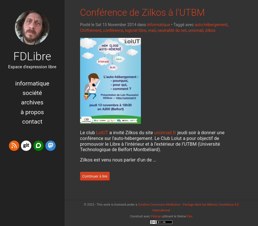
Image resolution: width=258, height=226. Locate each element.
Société (32, 92)
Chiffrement (90, 30)
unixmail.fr (165, 132)
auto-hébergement (211, 24)
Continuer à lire (94, 176)
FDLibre (32, 56)
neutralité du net (172, 30)
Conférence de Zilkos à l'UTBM (142, 12)
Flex (190, 216)
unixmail (195, 30)
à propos (32, 112)
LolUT (102, 132)
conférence (113, 30)
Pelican (156, 216)
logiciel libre (135, 30)
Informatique (32, 83)
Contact (32, 121)
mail (152, 30)
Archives (32, 102)
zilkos (210, 30)
